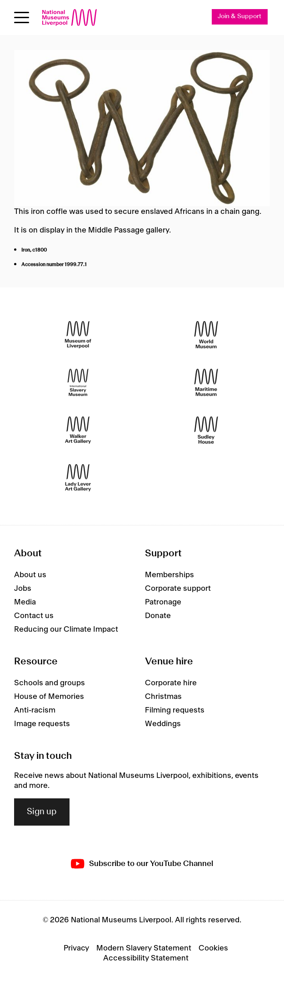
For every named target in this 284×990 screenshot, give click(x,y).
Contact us (34, 616)
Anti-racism (34, 710)
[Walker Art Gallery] (78, 430)
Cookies (213, 948)
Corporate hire (171, 683)
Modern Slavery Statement (143, 948)
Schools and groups (49, 683)
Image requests (42, 724)
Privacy (76, 948)
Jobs (22, 588)
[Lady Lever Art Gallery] (78, 477)
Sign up (42, 812)
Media (25, 602)
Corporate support (178, 588)
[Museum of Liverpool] (78, 334)
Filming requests (174, 710)
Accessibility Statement (146, 958)
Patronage (163, 602)
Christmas (163, 697)
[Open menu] (21, 17)
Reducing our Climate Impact (66, 629)
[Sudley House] (206, 430)
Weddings (163, 724)
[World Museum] (206, 334)
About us (30, 575)
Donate (158, 616)
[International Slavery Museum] (78, 382)
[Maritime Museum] (206, 382)
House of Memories (49, 697)
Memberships (169, 575)
